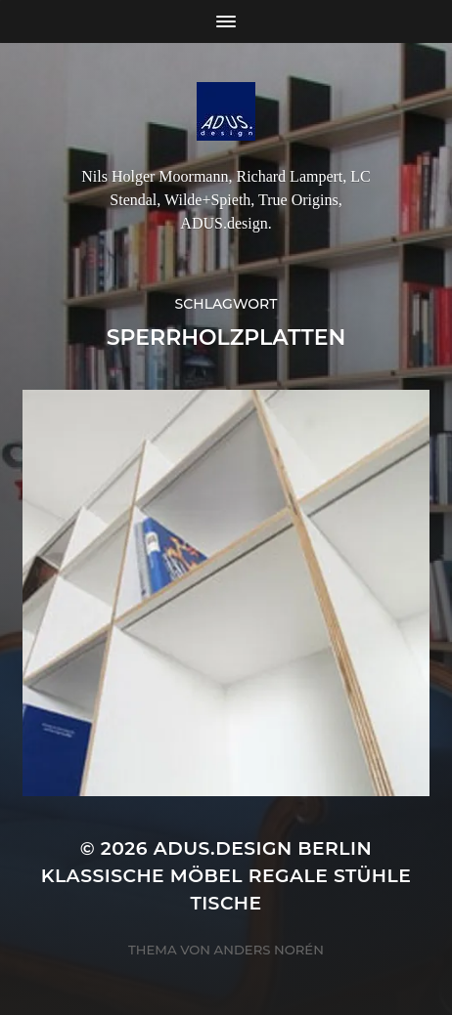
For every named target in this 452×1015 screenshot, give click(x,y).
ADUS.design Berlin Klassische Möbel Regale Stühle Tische (226, 875)
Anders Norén (269, 949)
